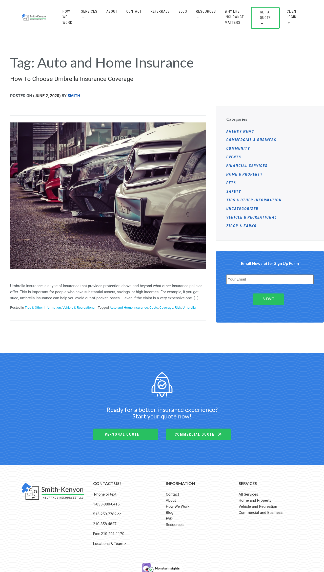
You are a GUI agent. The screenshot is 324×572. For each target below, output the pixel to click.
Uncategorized (242, 208)
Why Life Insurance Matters (234, 17)
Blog (169, 511)
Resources (206, 11)
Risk (178, 307)
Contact (134, 11)
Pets (231, 183)
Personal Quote (126, 433)
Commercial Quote (198, 433)
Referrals (160, 11)
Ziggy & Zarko (241, 226)
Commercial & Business (251, 140)
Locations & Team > (109, 542)
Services (89, 11)
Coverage (166, 307)
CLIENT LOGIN (292, 14)
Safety (233, 191)
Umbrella (189, 307)
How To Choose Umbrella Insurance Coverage (71, 78)
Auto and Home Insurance (129, 307)
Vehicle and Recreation (258, 505)
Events (233, 157)
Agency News (240, 131)
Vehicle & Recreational (79, 307)
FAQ (169, 517)
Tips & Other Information (43, 307)
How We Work (67, 17)
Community (238, 148)
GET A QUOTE (265, 15)
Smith (74, 95)
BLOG (183, 11)
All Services (248, 493)
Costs (153, 307)
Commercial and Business (261, 511)
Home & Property (244, 174)
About (111, 11)
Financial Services (247, 165)
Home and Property (255, 499)
